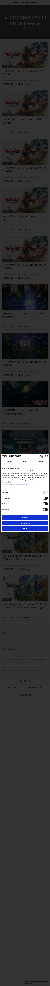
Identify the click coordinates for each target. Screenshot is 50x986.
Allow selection (25, 523)
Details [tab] (25, 461)
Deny (25, 528)
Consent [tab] (9, 461)
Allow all (25, 517)
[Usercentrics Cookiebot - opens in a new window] (40, 456)
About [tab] (41, 461)
